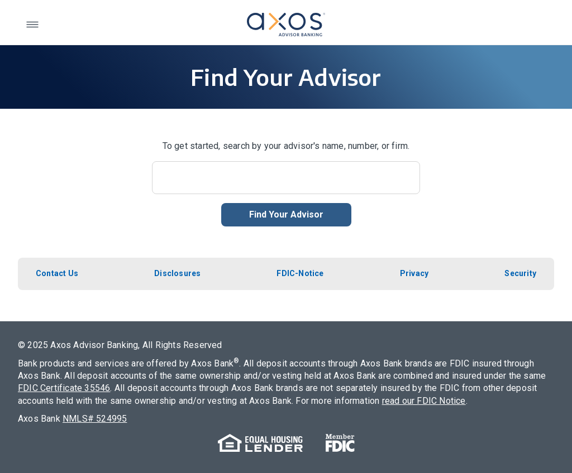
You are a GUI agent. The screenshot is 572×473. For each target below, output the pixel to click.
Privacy (414, 273)
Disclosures (177, 273)
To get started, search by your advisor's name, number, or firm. (286, 146)
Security (520, 273)
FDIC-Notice (300, 273)
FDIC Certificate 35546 (64, 388)
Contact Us (57, 273)
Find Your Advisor (286, 214)
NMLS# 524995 (95, 418)
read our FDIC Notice (424, 400)
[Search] (286, 177)
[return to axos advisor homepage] (286, 24)
